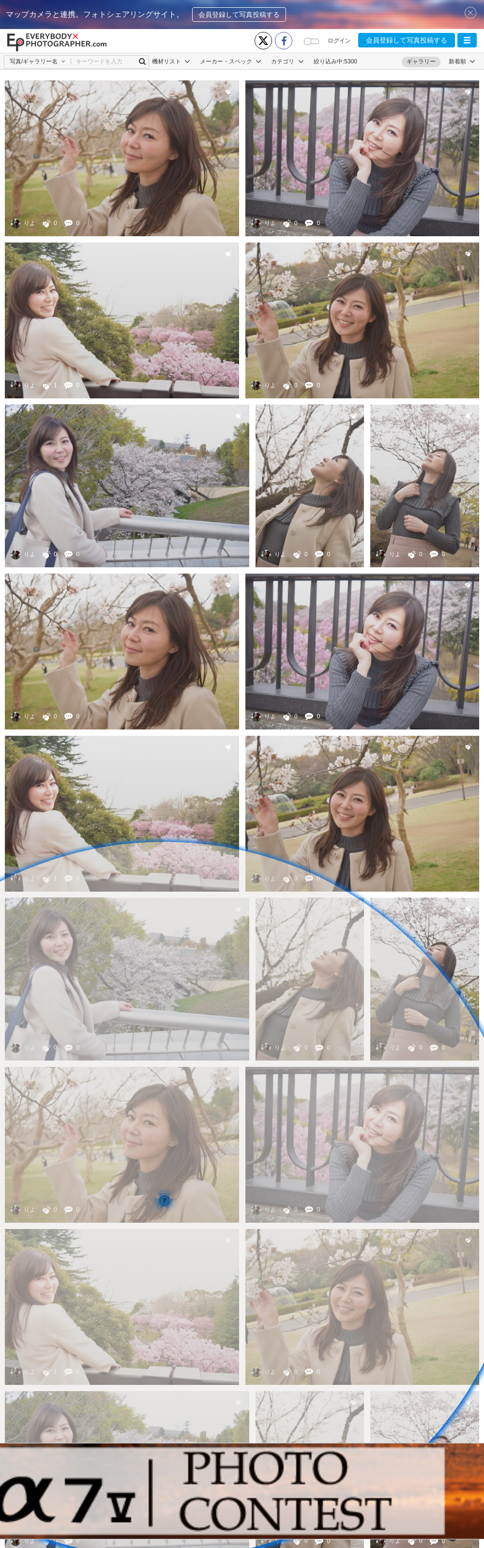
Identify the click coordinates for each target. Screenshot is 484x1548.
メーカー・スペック (230, 61)
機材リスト (171, 61)
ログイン (339, 40)
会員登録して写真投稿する (239, 14)
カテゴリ (287, 61)
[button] (467, 40)
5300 (350, 61)
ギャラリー (421, 61)
